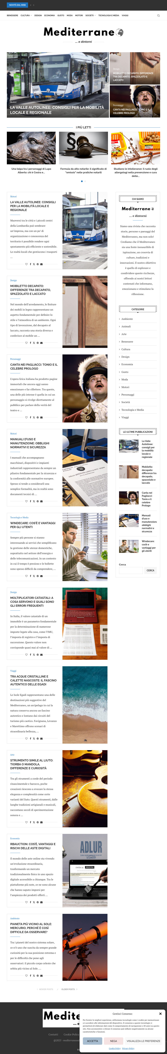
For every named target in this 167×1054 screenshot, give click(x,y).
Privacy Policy (128, 1048)
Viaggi (125, 15)
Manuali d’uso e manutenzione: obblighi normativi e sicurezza (29, 443)
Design (38, 15)
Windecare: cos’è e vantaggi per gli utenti (149, 546)
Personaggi (127, 394)
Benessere (12, 15)
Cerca (122, 564)
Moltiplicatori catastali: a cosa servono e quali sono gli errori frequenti (32, 602)
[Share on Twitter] (34, 264)
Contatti (53, 1034)
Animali (126, 326)
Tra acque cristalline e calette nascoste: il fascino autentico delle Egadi (33, 680)
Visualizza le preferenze (143, 1041)
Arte (124, 334)
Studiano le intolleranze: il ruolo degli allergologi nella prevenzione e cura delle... (136, 172)
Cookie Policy (115, 1048)
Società (89, 15)
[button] (160, 1013)
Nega (113, 1041)
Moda (70, 15)
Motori (79, 15)
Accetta (92, 1041)
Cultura (25, 15)
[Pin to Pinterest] (38, 264)
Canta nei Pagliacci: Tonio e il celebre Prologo (147, 499)
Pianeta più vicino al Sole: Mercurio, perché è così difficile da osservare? (31, 928)
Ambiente (127, 319)
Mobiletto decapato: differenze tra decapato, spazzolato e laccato (133, 76)
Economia (49, 15)
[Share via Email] (41, 264)
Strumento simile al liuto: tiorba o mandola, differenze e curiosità (31, 764)
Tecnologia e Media (108, 15)
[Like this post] (26, 264)
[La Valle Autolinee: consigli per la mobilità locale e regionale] (58, 85)
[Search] (158, 15)
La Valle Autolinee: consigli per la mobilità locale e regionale (33, 206)
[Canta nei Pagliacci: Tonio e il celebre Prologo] (135, 101)
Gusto (60, 15)
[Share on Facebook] (30, 264)
